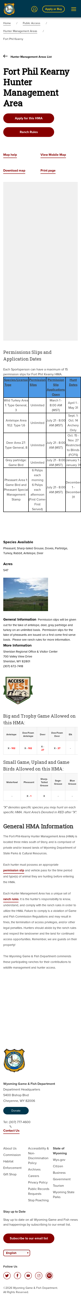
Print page (48, 170)
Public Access (31, 23)
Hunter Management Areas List (27, 56)
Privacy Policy (38, 1182)
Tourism (58, 1185)
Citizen (58, 1166)
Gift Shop (9, 1174)
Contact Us (11, 1130)
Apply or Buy (53, 9)
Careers (33, 1176)
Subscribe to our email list (29, 1238)
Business (59, 1172)
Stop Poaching (38, 1200)
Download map (14, 170)
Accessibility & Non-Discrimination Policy (38, 1155)
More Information (17, 645)
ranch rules (11, 899)
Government (62, 1179)
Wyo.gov (59, 1159)
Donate (16, 1111)
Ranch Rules (29, 132)
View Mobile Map (53, 154)
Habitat (8, 1161)
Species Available (18, 542)
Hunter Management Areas (20, 31)
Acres (8, 564)
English (11, 1253)
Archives (34, 1169)
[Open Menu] (74, 9)
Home (7, 23)
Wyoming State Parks (63, 1194)
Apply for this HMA (29, 118)
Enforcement (12, 1167)
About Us (9, 1148)
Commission (12, 1154)
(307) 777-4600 (20, 1124)
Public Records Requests (38, 1191)
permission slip (13, 870)
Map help (10, 154)
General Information (19, 619)
